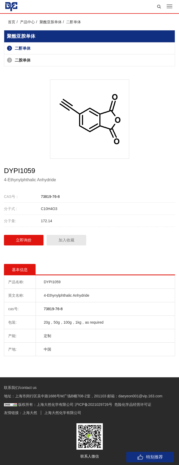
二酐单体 (73, 22)
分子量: (10, 221)
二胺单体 (19, 60)
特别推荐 (150, 457)
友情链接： (13, 413)
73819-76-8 (50, 196)
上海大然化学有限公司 (62, 413)
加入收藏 (66, 240)
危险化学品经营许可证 (132, 404)
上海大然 (29, 413)
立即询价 (24, 240)
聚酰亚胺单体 (51, 22)
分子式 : (10, 209)
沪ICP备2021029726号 (93, 404)
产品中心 (27, 22)
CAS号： (11, 196)
